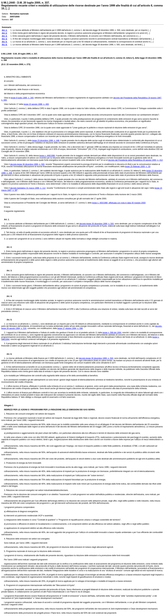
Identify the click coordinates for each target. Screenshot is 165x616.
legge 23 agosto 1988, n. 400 (36, 104)
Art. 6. (8, 354)
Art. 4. (8, 296)
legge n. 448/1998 (47, 155)
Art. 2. (8, 247)
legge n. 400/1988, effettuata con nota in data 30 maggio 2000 (119, 203)
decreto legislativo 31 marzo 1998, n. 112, (28, 188)
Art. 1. (7, 219)
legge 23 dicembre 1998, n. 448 (45, 140)
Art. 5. (8, 320)
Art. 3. (8, 270)
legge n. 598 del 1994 (112, 332)
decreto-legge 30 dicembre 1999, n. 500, (27, 164)
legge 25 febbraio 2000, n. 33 (137, 166)
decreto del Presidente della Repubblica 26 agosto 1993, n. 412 (135, 160)
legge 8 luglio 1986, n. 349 (22, 98)
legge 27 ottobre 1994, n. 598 (70, 328)
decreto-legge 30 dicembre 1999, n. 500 (96, 224)
